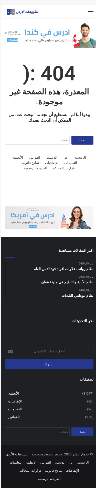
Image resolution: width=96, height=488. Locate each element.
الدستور (50, 157)
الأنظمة (16, 157)
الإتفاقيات (50, 163)
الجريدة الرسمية (34, 168)
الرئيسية (79, 157)
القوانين (33, 157)
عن (64, 157)
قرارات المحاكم (62, 168)
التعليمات (69, 163)
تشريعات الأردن (15, 454)
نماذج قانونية (29, 163)
